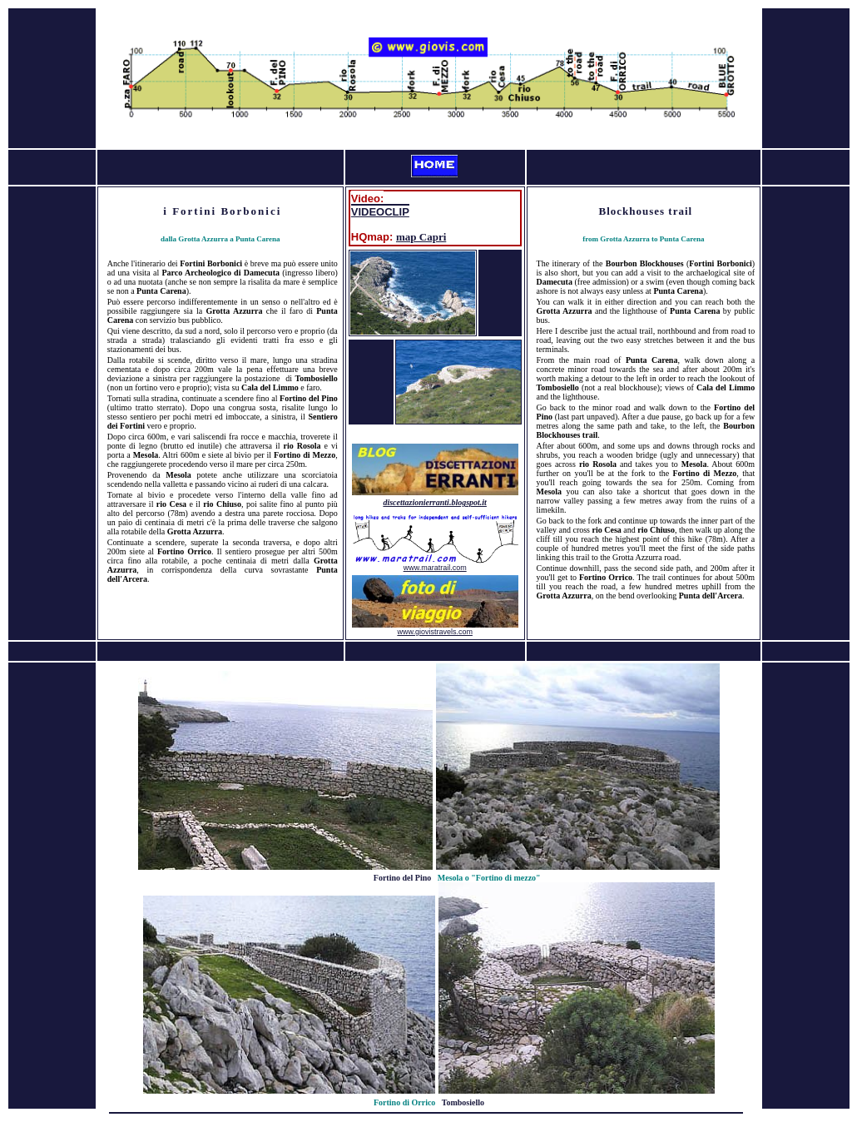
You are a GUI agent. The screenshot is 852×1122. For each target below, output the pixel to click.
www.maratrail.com (435, 567)
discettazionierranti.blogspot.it (434, 502)
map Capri (421, 237)
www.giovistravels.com (435, 632)
